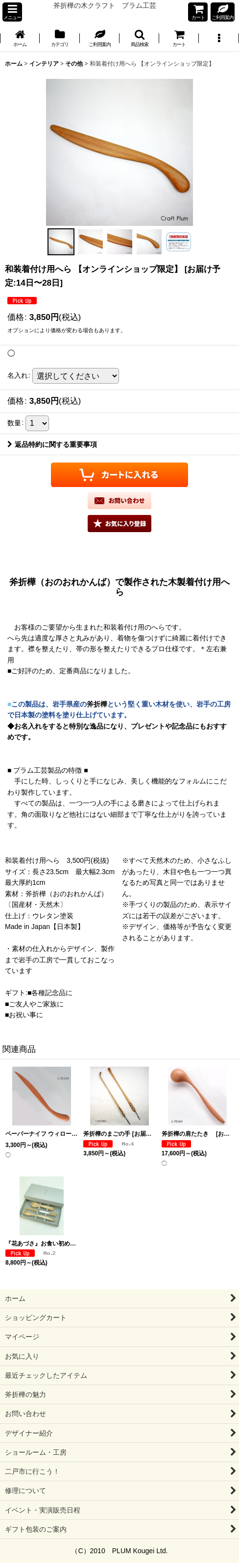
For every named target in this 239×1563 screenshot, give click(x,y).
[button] (12, 12)
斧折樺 (97, 704)
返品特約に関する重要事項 (52, 444)
